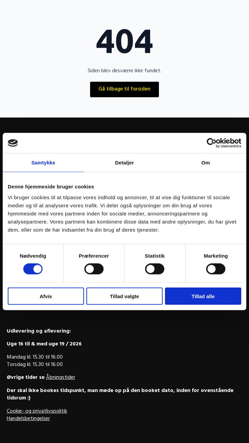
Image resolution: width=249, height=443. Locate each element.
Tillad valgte (124, 296)
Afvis (45, 296)
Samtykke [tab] (43, 162)
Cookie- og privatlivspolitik (37, 412)
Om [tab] (205, 162)
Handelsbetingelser (28, 419)
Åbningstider (60, 378)
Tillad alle (203, 296)
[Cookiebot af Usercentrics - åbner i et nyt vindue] (211, 143)
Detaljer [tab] (124, 162)
